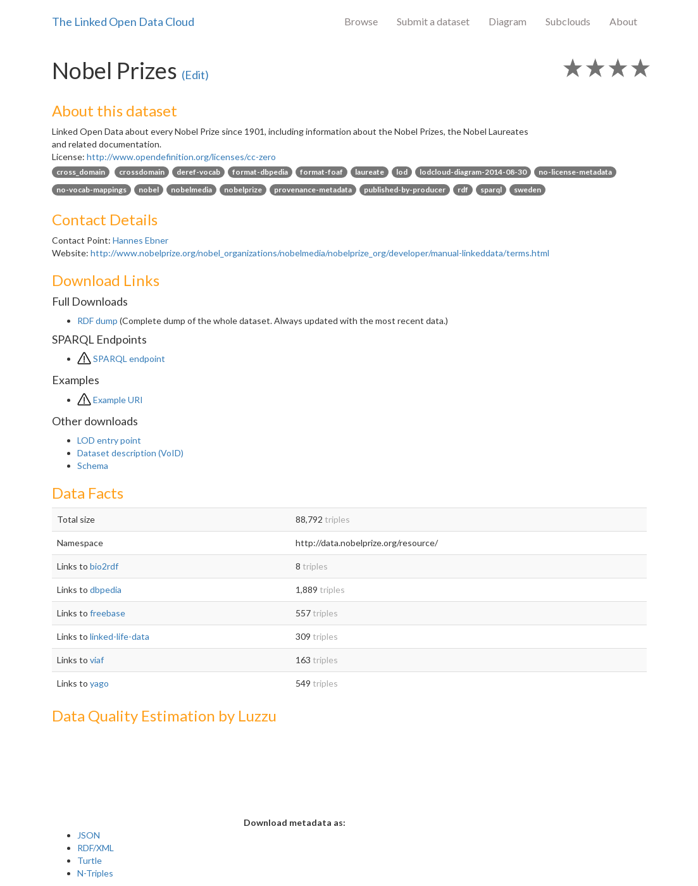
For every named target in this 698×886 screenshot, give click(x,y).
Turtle (89, 860)
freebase (107, 613)
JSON (88, 835)
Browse (361, 21)
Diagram (508, 21)
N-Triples (95, 873)
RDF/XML (95, 847)
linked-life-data (119, 636)
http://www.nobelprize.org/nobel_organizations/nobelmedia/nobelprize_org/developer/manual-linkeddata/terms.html (319, 252)
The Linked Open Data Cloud (123, 21)
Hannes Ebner (140, 240)
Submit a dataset (433, 21)
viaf (97, 659)
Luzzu (257, 715)
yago (99, 683)
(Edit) (195, 75)
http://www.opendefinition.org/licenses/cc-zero (181, 156)
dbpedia (106, 589)
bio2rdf (104, 566)
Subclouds (567, 21)
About (623, 21)
